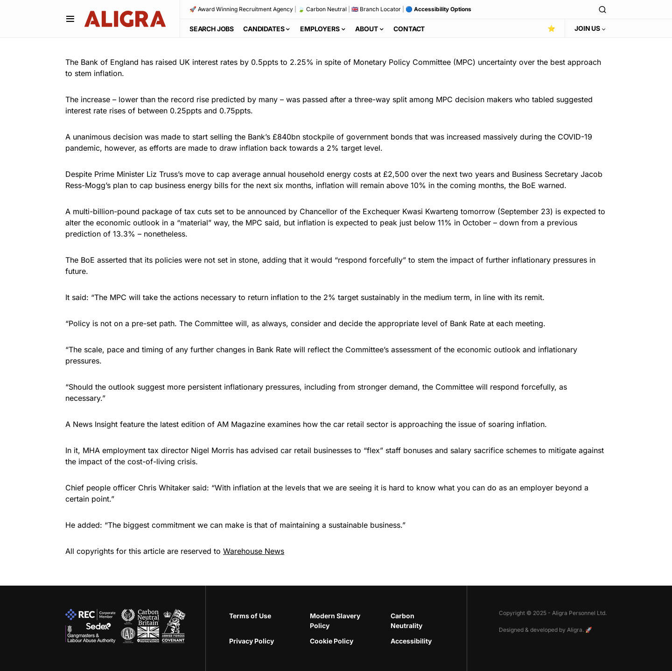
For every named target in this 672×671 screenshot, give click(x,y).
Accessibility (411, 641)
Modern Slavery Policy (335, 620)
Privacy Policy (251, 641)
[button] (70, 18)
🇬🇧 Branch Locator (376, 9)
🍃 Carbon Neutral (322, 9)
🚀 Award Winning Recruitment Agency (241, 9)
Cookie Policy (331, 641)
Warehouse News (253, 551)
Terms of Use (250, 616)
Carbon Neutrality (406, 620)
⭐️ (551, 28)
